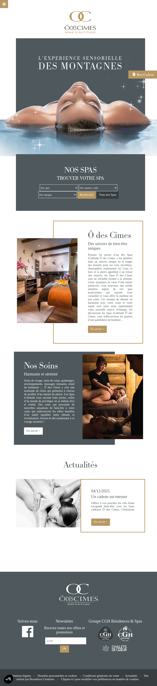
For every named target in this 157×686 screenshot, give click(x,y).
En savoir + (97, 329)
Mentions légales (20, 675)
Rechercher (86, 194)
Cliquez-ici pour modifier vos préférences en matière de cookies (100, 679)
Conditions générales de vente (101, 675)
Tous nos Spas (107, 194)
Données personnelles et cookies (57, 675)
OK (64, 648)
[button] (8, 679)
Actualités (131, 675)
